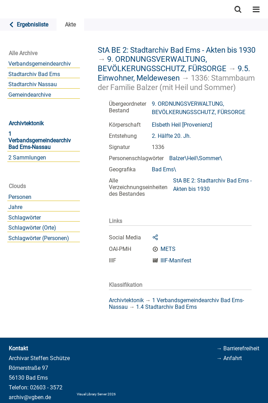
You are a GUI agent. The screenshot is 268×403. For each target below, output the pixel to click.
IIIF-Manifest (176, 260)
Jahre (15, 207)
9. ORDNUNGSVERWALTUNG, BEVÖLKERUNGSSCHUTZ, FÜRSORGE (162, 63)
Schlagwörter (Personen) (38, 238)
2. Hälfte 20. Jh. (171, 136)
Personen (19, 197)
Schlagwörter (24, 217)
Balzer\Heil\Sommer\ (195, 158)
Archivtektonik (26, 123)
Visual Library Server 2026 (96, 394)
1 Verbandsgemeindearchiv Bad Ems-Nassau (39, 140)
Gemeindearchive (29, 94)
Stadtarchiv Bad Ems (34, 74)
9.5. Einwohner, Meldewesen (174, 73)
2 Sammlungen (27, 157)
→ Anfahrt (229, 358)
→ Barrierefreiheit (237, 348)
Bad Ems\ (164, 169)
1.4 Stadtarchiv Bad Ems (166, 307)
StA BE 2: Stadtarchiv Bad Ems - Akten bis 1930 (176, 49)
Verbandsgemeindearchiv (39, 63)
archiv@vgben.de (30, 397)
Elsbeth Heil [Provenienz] (182, 124)
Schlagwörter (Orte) (32, 227)
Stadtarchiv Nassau (32, 84)
